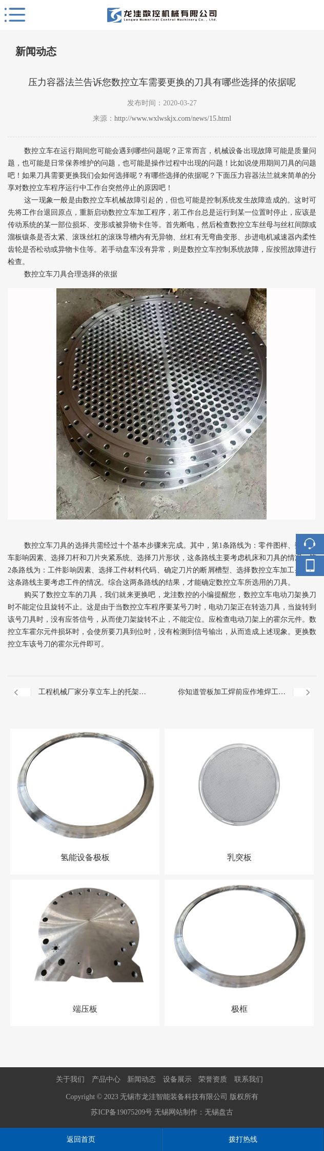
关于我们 (70, 1079)
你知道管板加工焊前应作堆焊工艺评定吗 (232, 698)
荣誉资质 (212, 1079)
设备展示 (177, 1079)
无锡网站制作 (175, 1112)
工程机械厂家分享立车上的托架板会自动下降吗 (92, 698)
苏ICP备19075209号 (121, 1112)
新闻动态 (141, 1079)
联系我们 (248, 1079)
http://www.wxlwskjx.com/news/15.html (172, 118)
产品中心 (106, 1079)
